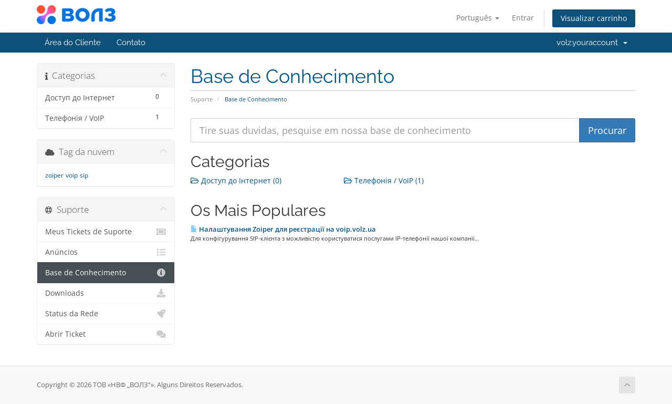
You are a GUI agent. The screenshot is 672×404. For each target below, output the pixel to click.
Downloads (105, 293)
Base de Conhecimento (105, 272)
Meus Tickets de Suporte (105, 231)
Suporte (202, 99)
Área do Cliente (73, 42)
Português (477, 18)
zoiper (54, 175)
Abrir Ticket (105, 334)
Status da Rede (105, 313)
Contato (131, 42)
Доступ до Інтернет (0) (236, 180)
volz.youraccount (591, 42)
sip (84, 175)
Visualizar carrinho (594, 18)
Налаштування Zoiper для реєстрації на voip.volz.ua (283, 229)
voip (72, 175)
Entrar (523, 18)
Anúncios (105, 252)
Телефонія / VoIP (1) (384, 180)
